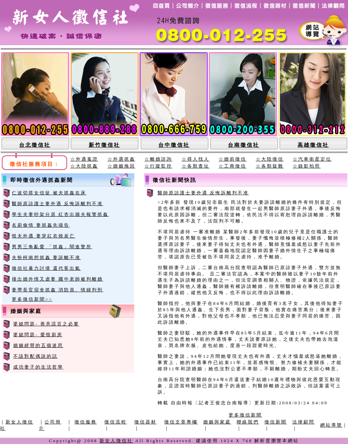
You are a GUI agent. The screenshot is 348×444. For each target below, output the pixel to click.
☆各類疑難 (270, 166)
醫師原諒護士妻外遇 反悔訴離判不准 (57, 203)
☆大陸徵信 (270, 159)
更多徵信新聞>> (32, 299)
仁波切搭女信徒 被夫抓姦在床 (49, 192)
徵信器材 (145, 422)
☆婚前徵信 (232, 159)
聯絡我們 (248, 422)
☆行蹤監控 (158, 166)
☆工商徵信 (232, 166)
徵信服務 (85, 422)
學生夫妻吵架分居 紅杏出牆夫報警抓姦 (60, 214)
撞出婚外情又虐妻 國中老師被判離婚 (57, 279)
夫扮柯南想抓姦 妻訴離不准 (46, 257)
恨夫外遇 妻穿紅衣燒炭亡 (43, 236)
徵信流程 (115, 422)
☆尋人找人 (195, 159)
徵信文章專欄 (181, 422)
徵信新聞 (275, 422)
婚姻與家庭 (217, 422)
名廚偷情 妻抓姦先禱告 (41, 225)
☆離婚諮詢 (158, 159)
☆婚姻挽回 (121, 166)
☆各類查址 (195, 166)
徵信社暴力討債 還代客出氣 (46, 268)
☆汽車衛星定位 (312, 159)
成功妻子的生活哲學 (38, 367)
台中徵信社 (174, 145)
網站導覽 (331, 425)
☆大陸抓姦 (84, 166)
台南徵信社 (243, 145)
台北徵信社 (34, 145)
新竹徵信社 (104, 145)
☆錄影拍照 (307, 166)
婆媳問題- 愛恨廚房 (38, 334)
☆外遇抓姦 (121, 159)
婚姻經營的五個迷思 (38, 345)
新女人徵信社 (116, 440)
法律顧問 (303, 422)
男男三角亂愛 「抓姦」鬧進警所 (52, 246)
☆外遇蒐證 (84, 159)
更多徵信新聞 (245, 415)
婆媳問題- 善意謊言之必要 (46, 323)
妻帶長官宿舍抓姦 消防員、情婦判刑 (57, 289)
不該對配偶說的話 (35, 356)
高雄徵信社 (313, 145)
